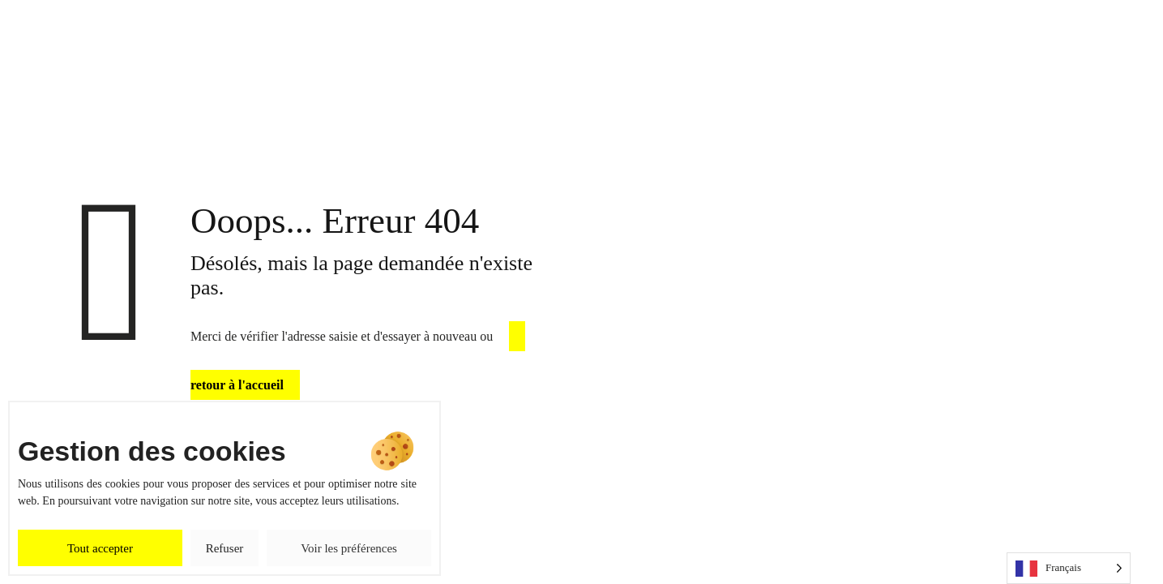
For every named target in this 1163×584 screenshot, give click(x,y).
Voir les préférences (349, 548)
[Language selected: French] (1069, 568)
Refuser (225, 548)
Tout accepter (100, 548)
